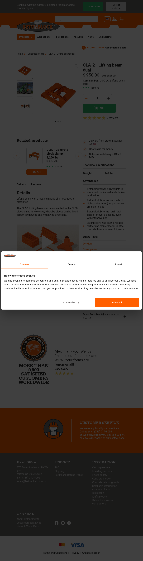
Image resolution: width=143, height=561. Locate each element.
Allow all (117, 302)
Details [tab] (71, 264)
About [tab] (118, 264)
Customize (71, 302)
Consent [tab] (25, 264)
